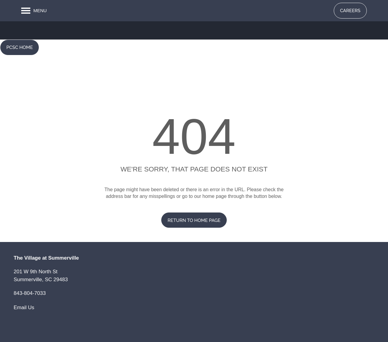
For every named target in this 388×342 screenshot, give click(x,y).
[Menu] (34, 10)
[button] (350, 11)
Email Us (24, 307)
